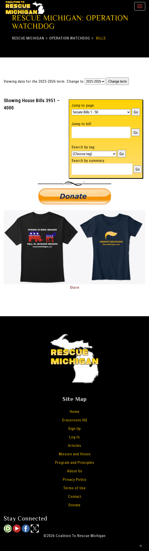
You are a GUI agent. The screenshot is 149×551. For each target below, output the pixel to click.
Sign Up (74, 428)
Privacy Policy (74, 479)
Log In (74, 436)
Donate (74, 504)
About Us (74, 470)
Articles (74, 445)
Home (75, 411)
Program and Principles (74, 462)
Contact (74, 496)
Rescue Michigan (28, 37)
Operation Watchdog (69, 37)
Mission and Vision (74, 453)
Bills (101, 37)
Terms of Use (74, 487)
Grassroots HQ (74, 419)
